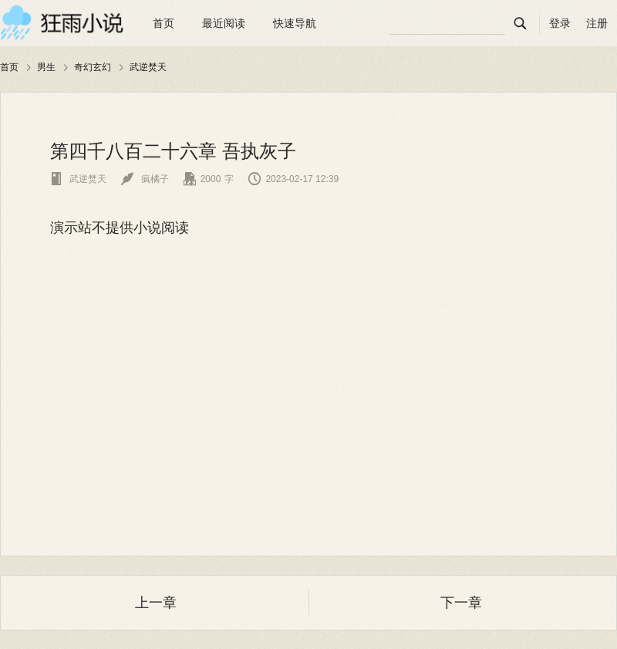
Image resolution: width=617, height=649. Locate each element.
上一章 (156, 602)
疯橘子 (144, 179)
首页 (163, 23)
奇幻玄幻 (92, 67)
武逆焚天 (148, 67)
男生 (46, 67)
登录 (560, 23)
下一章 (461, 602)
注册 (597, 23)
